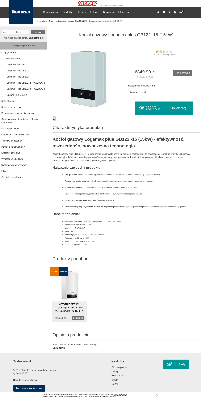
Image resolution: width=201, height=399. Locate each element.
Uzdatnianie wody (10, 128)
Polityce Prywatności (120, 394)
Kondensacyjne (60, 21)
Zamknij (157, 395)
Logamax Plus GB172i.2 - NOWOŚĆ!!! (26, 83)
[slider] (164, 51)
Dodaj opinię (58, 348)
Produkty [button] (67, 12)
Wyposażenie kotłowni (13, 159)
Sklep (51, 21)
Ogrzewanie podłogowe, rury (15, 135)
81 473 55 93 (22, 370)
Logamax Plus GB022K (18, 64)
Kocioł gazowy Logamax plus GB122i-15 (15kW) (104, 21)
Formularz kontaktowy (29, 388)
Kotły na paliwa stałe (12, 107)
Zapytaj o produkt (138, 92)
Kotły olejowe (8, 101)
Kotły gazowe (8, 52)
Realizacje (109, 12)
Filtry (3, 171)
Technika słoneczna (11, 141)
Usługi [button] (94, 12)
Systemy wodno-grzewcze (14, 165)
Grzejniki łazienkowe (12, 177)
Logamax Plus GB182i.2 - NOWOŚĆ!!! (26, 89)
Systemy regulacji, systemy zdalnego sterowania (19, 121)
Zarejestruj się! (36, 38)
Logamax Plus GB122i (76, 21)
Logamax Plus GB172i (18, 77)
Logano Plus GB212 (17, 95)
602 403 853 (22, 373)
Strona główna (51, 12)
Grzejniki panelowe (11, 153)
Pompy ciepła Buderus (13, 147)
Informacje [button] (124, 12)
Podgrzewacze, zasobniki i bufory (18, 113)
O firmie (82, 12)
